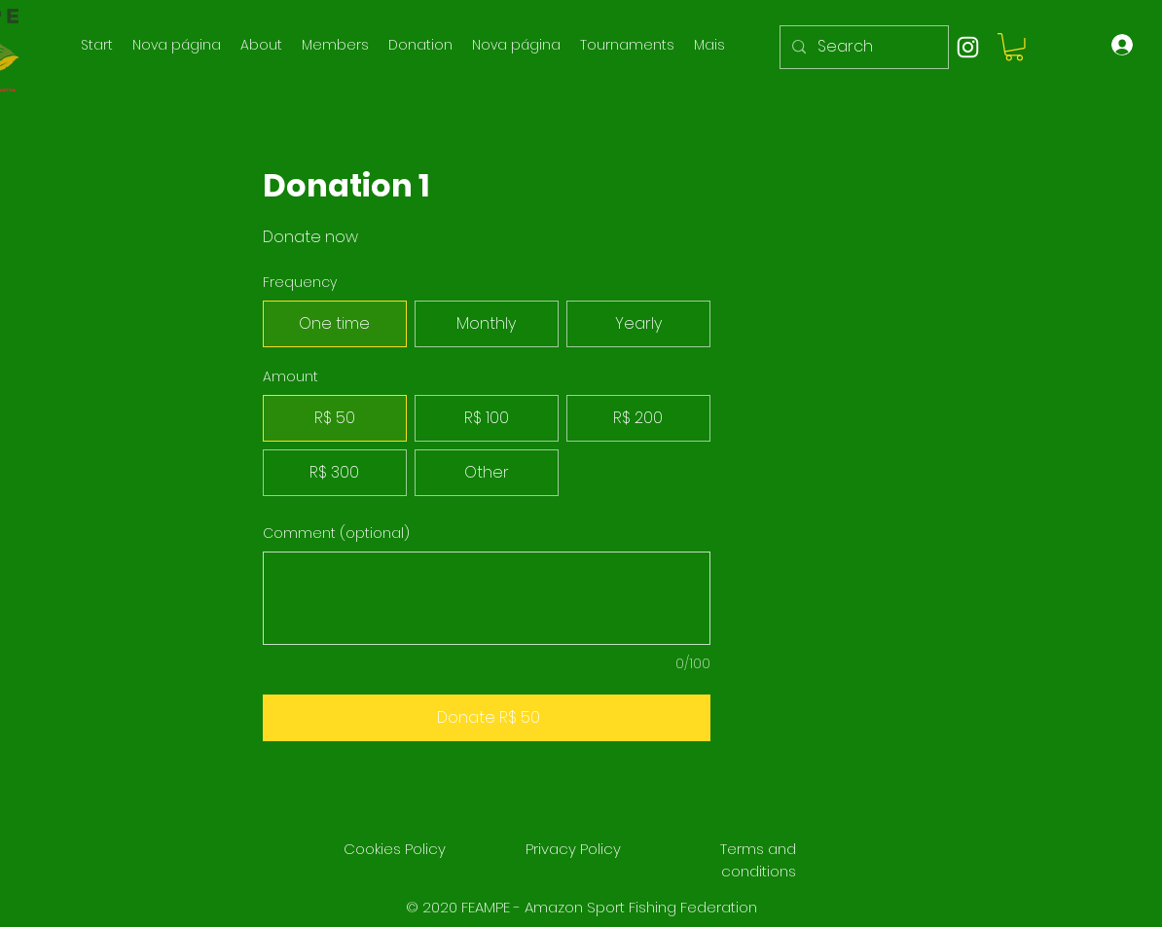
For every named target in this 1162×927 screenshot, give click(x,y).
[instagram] (968, 47)
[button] (1014, 47)
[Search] (862, 47)
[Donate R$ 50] (486, 718)
